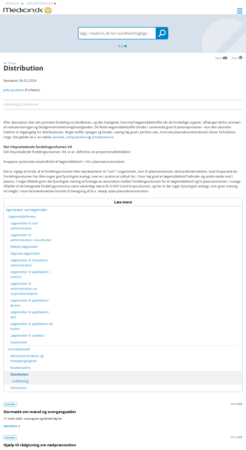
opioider (58, 137)
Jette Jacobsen (13, 90)
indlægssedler (39, 3)
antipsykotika (76, 137)
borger (12, 3)
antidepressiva (102, 137)
